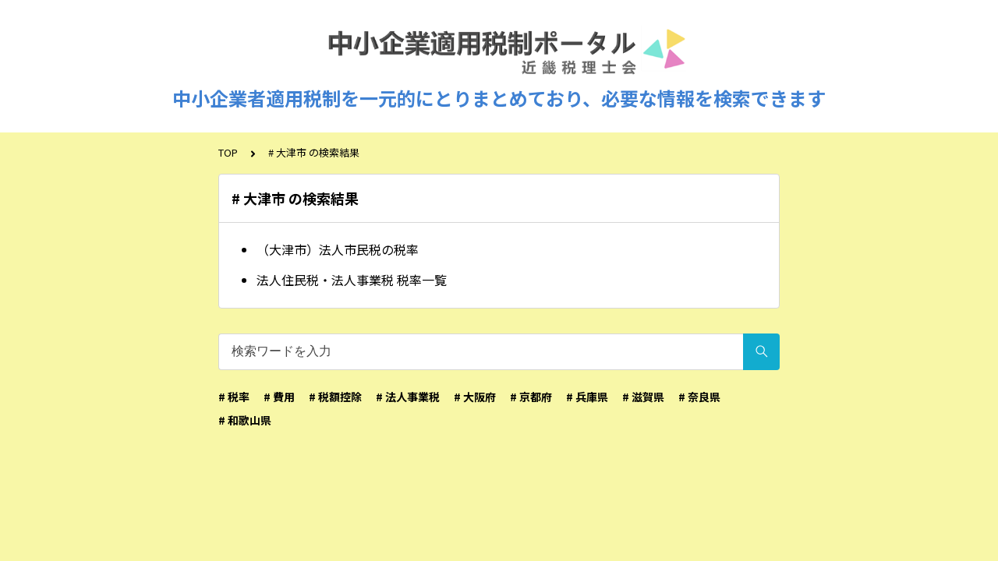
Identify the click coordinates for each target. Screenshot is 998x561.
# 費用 (279, 396)
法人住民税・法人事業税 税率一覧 (352, 279)
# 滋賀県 (643, 396)
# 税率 (234, 396)
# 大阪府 (475, 396)
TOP (228, 152)
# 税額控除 (335, 396)
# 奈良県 (699, 396)
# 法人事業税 (408, 396)
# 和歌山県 (244, 420)
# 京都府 (531, 396)
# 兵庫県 (587, 396)
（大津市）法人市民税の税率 (338, 249)
